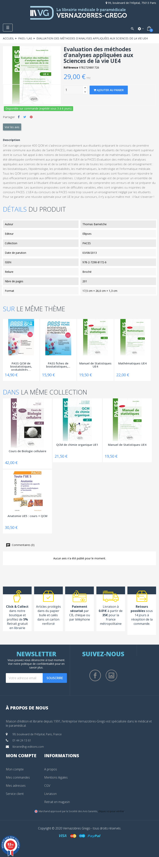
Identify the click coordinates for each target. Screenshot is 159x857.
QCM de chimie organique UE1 (77, 445)
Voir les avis (12, 127)
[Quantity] (73, 90)
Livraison (50, 794)
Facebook (95, 675)
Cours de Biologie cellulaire (27, 451)
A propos (50, 769)
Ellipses (87, 234)
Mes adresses (16, 785)
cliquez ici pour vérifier (111, 811)
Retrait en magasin (57, 802)
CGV (47, 785)
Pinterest (31, 117)
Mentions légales (56, 777)
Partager (19, 117)
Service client (15, 794)
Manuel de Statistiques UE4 (95, 365)
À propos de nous (27, 708)
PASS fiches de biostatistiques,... (58, 365)
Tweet (24, 117)
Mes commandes (18, 777)
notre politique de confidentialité (34, 664)
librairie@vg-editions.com (28, 746)
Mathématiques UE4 (132, 363)
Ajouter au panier (109, 90)
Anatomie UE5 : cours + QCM (27, 516)
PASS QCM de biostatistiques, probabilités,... (21, 366)
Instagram (111, 675)
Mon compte (15, 769)
